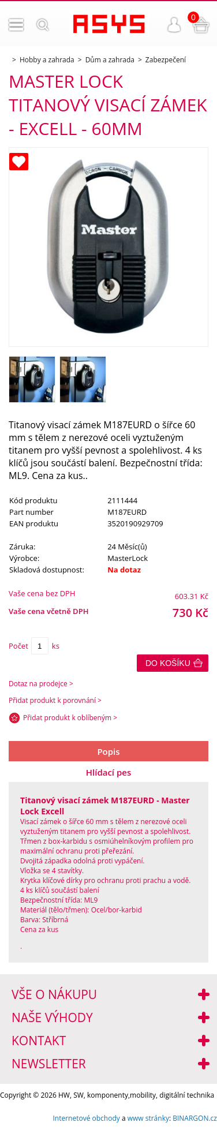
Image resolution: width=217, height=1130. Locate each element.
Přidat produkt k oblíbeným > (70, 718)
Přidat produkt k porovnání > (55, 700)
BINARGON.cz (195, 1118)
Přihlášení (174, 24)
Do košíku (167, 663)
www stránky (148, 1118)
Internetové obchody (86, 1118)
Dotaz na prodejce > (41, 684)
